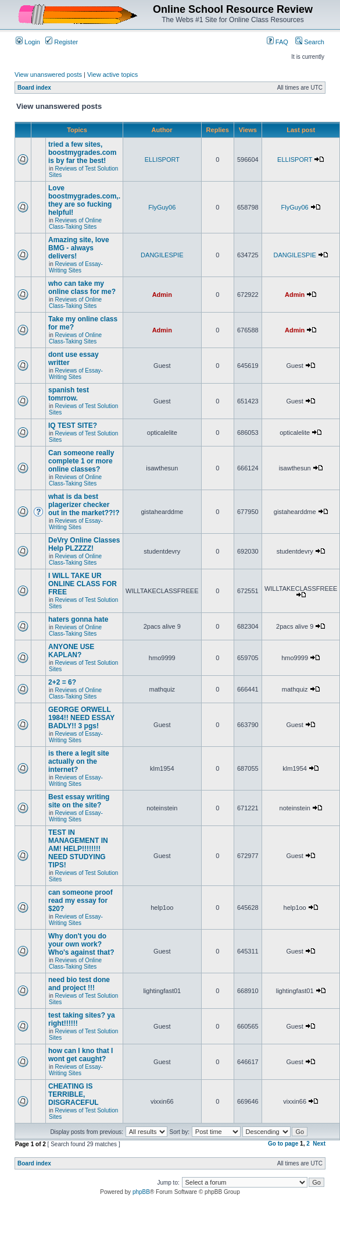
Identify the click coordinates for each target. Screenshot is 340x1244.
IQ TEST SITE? (72, 425)
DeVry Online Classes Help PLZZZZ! (84, 544)
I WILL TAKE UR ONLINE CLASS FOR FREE (82, 584)
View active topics (112, 74)
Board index (34, 87)
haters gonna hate (78, 619)
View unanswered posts (48, 74)
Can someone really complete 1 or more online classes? (81, 461)
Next (319, 1143)
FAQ (277, 41)
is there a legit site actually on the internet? (78, 761)
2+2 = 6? (62, 682)
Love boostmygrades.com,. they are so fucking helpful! (84, 200)
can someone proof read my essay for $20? (80, 900)
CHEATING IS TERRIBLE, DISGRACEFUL (73, 1094)
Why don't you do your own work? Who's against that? (81, 944)
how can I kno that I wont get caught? (80, 1055)
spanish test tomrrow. (68, 394)
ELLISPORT (162, 159)
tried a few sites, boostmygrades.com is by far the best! (82, 152)
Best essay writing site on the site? (78, 801)
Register (61, 41)
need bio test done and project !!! (79, 984)
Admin (162, 294)
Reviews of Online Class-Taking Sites (75, 223)
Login (28, 41)
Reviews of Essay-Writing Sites (76, 267)
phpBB (141, 1192)
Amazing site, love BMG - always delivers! (78, 248)
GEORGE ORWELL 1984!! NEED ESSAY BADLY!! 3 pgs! (81, 718)
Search (309, 41)
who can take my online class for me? (82, 287)
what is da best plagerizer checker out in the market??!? (84, 504)
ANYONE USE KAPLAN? (71, 651)
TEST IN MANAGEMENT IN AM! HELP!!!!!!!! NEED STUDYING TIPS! (78, 848)
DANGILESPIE (162, 254)
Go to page (283, 1143)
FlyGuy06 (162, 207)
